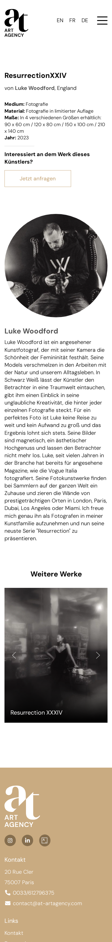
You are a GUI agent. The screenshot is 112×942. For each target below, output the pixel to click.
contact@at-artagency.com (47, 903)
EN (60, 20)
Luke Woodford (35, 88)
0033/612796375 (33, 892)
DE (85, 20)
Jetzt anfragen (38, 178)
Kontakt (13, 933)
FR (72, 20)
